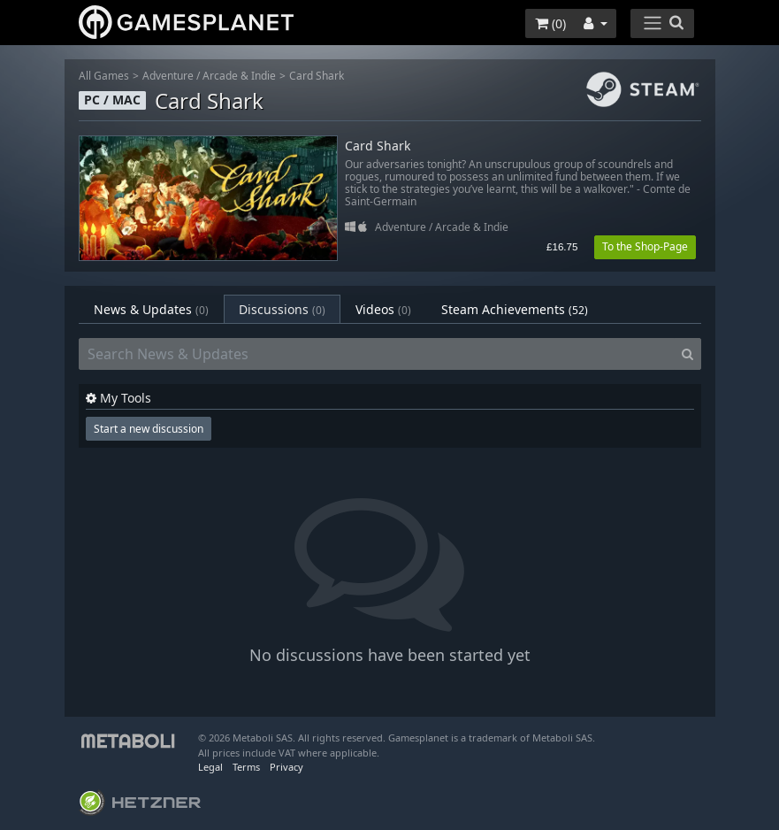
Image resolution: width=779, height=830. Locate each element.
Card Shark (316, 75)
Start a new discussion (148, 428)
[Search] (687, 354)
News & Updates (151, 309)
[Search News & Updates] (377, 354)
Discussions (282, 309)
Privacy (286, 766)
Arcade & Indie (239, 75)
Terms (246, 766)
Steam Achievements (514, 309)
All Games (104, 75)
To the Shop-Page (645, 246)
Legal (210, 766)
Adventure (168, 75)
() (550, 23)
